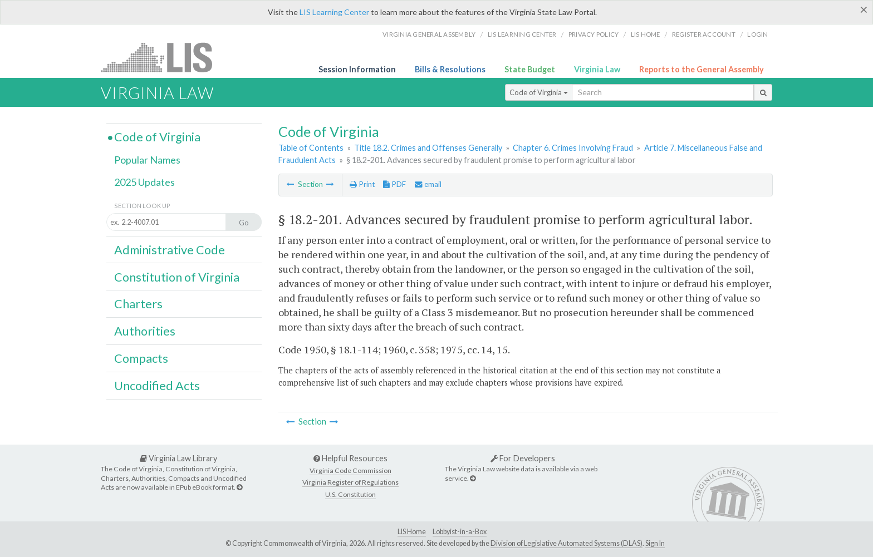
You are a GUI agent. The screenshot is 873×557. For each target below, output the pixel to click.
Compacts (141, 358)
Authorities (144, 331)
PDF (394, 184)
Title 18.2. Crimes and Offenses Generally (428, 147)
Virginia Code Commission (350, 470)
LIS (163, 57)
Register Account (703, 34)
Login (757, 34)
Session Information (357, 69)
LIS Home (412, 532)
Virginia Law (597, 69)
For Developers (523, 458)
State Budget (529, 69)
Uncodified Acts (157, 385)
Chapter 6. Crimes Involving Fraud (573, 147)
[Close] (864, 9)
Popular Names (147, 160)
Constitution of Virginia (176, 277)
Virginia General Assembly (428, 34)
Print (362, 184)
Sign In (655, 543)
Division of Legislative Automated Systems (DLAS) (567, 543)
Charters (138, 304)
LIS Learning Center (334, 12)
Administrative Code (169, 250)
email (428, 184)
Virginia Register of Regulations (350, 482)
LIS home (645, 34)
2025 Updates (144, 182)
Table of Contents (311, 147)
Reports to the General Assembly (701, 69)
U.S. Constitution (350, 494)
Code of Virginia (538, 92)
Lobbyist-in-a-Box (460, 532)
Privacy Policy (593, 34)
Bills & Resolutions (450, 69)
